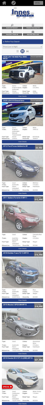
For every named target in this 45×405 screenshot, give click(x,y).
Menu (37, 3)
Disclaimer (26, 361)
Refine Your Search (11, 42)
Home (4, 3)
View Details (22, 96)
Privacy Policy (27, 358)
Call (14, 3)
